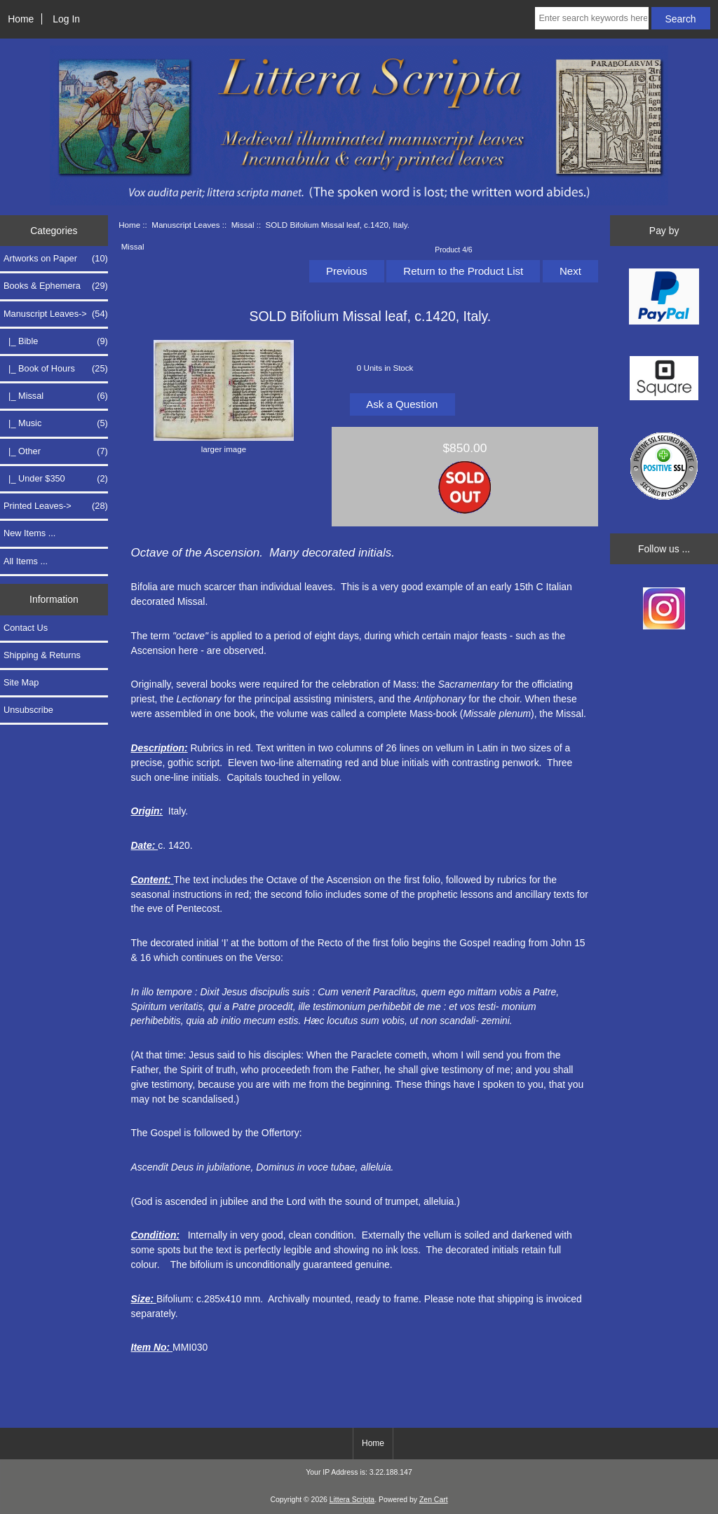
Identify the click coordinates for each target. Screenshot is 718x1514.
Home (21, 19)
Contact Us (26, 627)
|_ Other (56, 451)
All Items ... (26, 561)
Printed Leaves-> (56, 506)
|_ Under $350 (56, 478)
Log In (66, 19)
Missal (243, 224)
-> (56, 314)
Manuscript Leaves (185, 224)
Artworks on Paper (56, 258)
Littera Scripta (352, 1499)
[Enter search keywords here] (591, 18)
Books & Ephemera (56, 286)
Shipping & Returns (42, 655)
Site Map (21, 682)
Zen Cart (433, 1499)
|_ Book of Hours (56, 368)
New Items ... (29, 533)
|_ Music (56, 423)
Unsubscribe (28, 709)
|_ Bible (56, 341)
